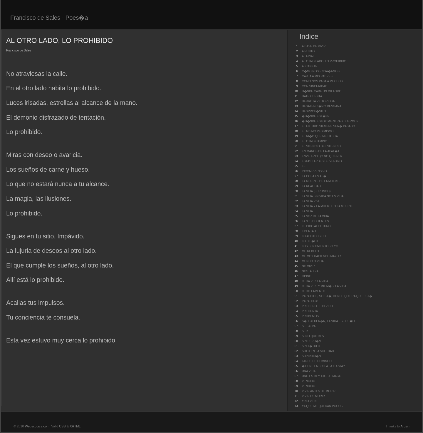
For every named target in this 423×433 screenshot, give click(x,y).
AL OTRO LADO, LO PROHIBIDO (324, 61)
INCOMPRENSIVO (314, 171)
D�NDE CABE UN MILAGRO (321, 91)
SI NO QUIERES (313, 336)
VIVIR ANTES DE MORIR (318, 391)
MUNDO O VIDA (312, 261)
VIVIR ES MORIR (313, 396)
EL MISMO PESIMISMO (317, 131)
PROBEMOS (310, 316)
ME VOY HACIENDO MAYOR (321, 256)
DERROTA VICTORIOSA (318, 101)
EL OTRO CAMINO (314, 141)
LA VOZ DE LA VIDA (315, 216)
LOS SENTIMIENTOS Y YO (320, 246)
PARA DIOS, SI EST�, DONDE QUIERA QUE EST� (337, 296)
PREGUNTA (310, 311)
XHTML (75, 426)
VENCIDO (308, 381)
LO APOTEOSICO (314, 236)
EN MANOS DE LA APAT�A (320, 151)
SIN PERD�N (311, 341)
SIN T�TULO (311, 346)
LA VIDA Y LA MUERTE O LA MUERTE (327, 206)
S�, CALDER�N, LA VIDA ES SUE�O (328, 321)
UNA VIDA (308, 371)
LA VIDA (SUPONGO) (316, 191)
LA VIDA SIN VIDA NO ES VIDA (322, 196)
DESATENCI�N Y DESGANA (321, 106)
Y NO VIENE (310, 401)
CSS (62, 426)
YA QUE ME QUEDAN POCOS (322, 406)
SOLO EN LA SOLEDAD (318, 351)
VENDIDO (308, 386)
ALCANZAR (309, 66)
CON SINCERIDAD (314, 86)
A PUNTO (308, 51)
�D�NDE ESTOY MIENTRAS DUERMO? (330, 121)
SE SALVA (308, 326)
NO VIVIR (308, 266)
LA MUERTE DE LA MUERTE (321, 181)
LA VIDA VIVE (311, 201)
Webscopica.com (37, 426)
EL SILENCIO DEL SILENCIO (321, 146)
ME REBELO (310, 251)
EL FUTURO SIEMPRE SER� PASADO (328, 126)
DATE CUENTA (312, 96)
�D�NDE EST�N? (315, 116)
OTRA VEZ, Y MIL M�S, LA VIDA (324, 286)
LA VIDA (307, 211)
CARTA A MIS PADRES (317, 76)
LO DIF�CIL (310, 241)
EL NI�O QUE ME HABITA (320, 136)
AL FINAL (308, 56)
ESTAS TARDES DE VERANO (322, 161)
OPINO (306, 276)
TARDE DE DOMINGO (316, 361)
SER (305, 331)
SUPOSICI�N (311, 356)
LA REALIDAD (311, 186)
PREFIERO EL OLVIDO (317, 306)
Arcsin (404, 426)
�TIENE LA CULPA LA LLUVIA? (323, 366)
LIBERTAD (309, 231)
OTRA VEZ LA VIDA (315, 281)
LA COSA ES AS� (314, 176)
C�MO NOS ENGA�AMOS (320, 71)
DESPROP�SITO (314, 111)
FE (304, 166)
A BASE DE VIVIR (313, 46)
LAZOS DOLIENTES (315, 221)
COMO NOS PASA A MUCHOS (322, 81)
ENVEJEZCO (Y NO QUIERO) (322, 156)
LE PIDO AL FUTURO (316, 226)
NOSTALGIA (310, 271)
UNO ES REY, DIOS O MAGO (321, 376)
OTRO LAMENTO (313, 291)
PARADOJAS (310, 301)
